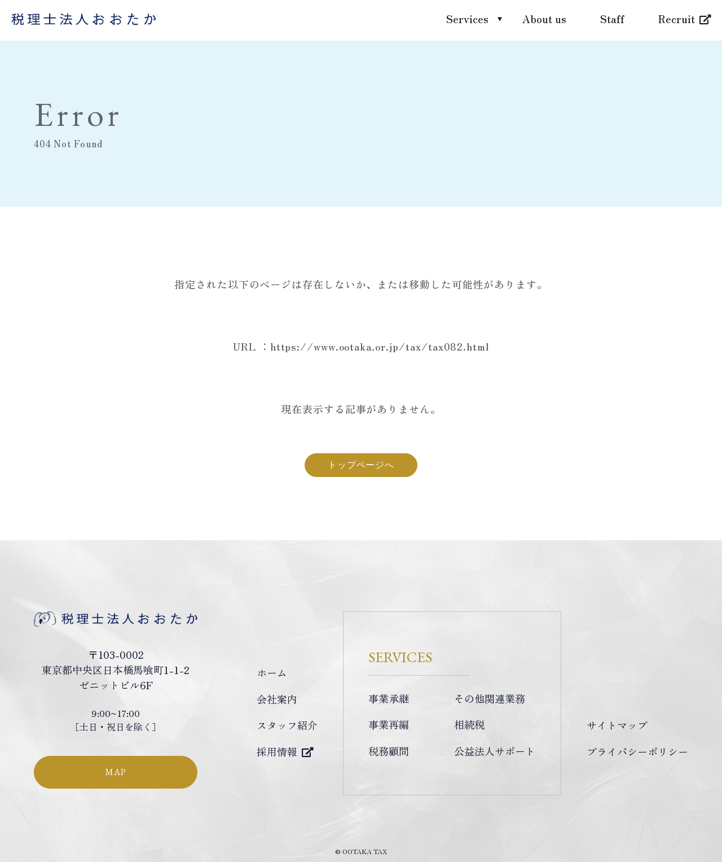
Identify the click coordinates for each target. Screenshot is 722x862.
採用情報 (277, 751)
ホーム (272, 672)
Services (467, 18)
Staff (612, 18)
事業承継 (388, 698)
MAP (115, 772)
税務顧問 (388, 750)
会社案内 (277, 699)
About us (544, 18)
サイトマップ (617, 724)
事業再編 (388, 724)
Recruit (676, 18)
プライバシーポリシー (637, 751)
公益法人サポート (494, 750)
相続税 (469, 724)
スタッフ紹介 (287, 724)
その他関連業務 (489, 698)
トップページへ (361, 465)
